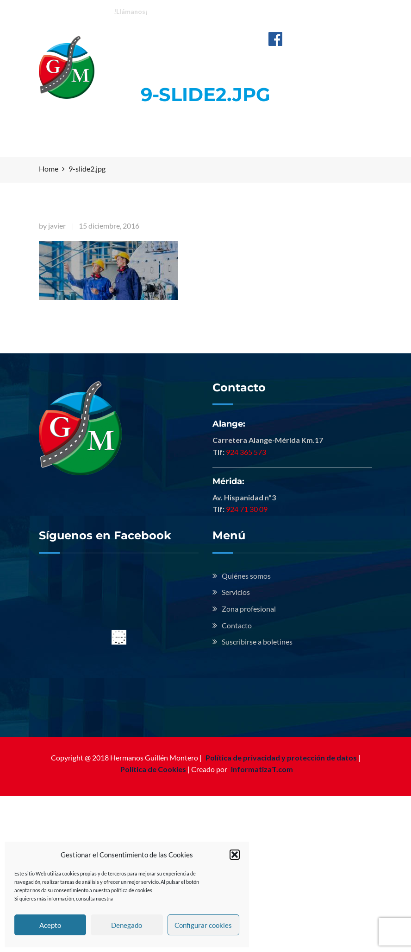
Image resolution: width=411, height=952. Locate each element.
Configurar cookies (203, 925)
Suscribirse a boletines (257, 641)
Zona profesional (249, 608)
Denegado (126, 925)
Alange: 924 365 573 (188, 10)
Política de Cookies (153, 769)
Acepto (50, 925)
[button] (234, 854)
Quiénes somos (246, 575)
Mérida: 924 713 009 (263, 10)
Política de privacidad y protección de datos (281, 757)
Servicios (236, 592)
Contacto (237, 625)
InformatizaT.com (262, 769)
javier (57, 225)
